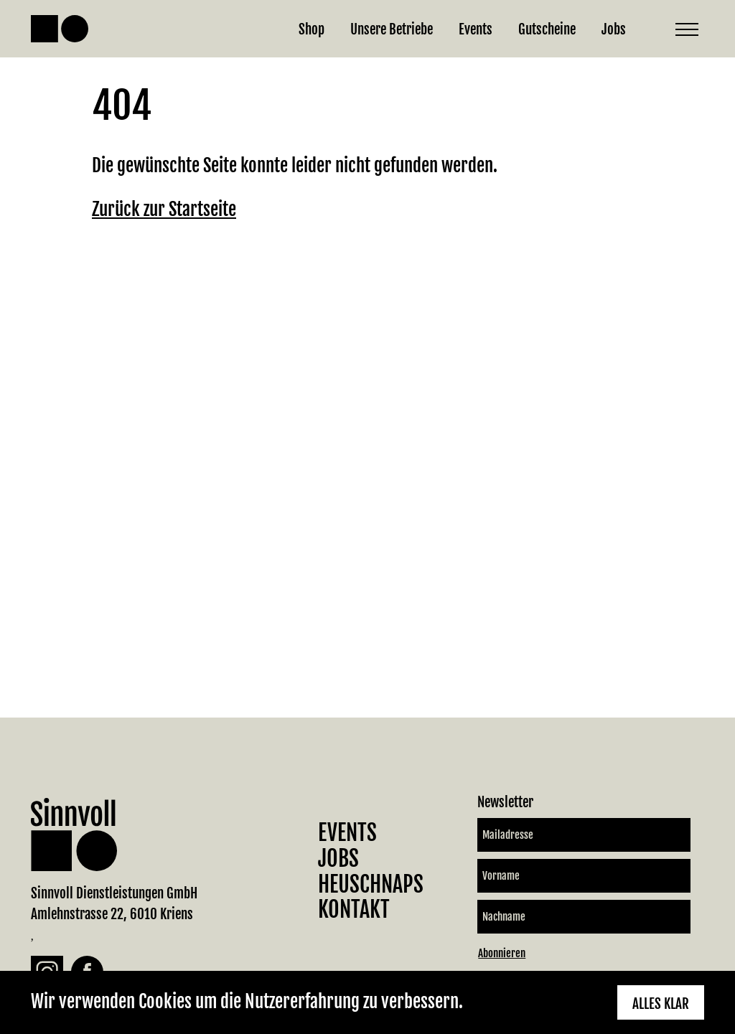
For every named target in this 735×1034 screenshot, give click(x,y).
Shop (311, 29)
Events (475, 29)
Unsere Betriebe (391, 29)
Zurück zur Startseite (164, 209)
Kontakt (354, 909)
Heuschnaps (370, 884)
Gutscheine (547, 29)
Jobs (613, 29)
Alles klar (660, 1003)
